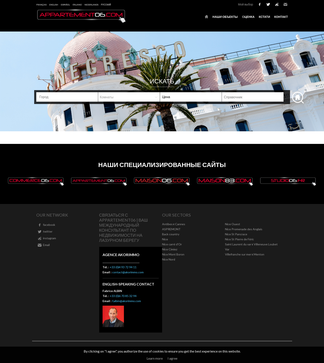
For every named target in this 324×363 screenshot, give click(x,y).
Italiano (77, 4)
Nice (165, 239)
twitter (268, 4)
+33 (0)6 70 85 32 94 (123, 296)
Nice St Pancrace (236, 234)
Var (227, 249)
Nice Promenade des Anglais (243, 229)
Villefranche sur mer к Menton (244, 254)
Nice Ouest (232, 224)
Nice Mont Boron (173, 254)
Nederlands (91, 4)
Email (285, 4)
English (53, 4)
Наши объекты (225, 16)
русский (106, 4)
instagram (276, 4)
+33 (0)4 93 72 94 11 (123, 267)
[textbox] (68, 96)
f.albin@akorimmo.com (126, 301)
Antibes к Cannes (173, 224)
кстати (264, 16)
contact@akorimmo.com (128, 272)
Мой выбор (245, 4)
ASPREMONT (171, 229)
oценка (248, 16)
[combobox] (67, 97)
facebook (259, 4)
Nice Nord (168, 259)
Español (65, 4)
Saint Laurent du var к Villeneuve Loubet (251, 244)
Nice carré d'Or (172, 244)
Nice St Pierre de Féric (239, 239)
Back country (170, 234)
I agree (172, 358)
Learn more (155, 358)
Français (41, 4)
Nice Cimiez (169, 249)
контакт (281, 16)
